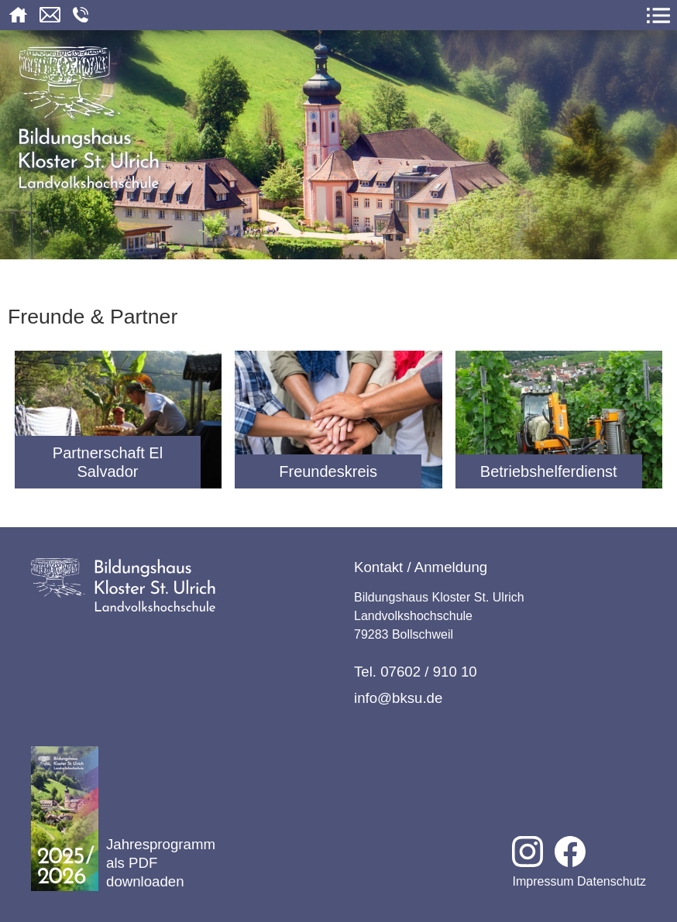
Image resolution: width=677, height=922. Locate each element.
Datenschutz (611, 881)
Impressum (542, 881)
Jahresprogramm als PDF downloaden (123, 818)
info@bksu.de (398, 698)
